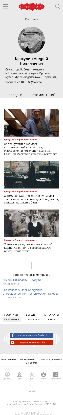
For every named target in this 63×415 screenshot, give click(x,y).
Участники (11, 319)
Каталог (53, 319)
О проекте (31, 362)
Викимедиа (43, 375)
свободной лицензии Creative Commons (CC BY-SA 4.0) (31, 404)
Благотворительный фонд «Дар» (31, 388)
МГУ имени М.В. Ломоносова (7, 376)
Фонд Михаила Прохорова (32, 376)
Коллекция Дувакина (49, 359)
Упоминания (27, 359)
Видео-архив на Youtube (27, 342)
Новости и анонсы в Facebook (29, 335)
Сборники (11, 314)
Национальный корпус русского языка (56, 376)
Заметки (34, 319)
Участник (31, 19)
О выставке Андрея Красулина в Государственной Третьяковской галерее (30, 291)
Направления (9, 359)
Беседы (31, 314)
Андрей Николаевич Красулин (22, 280)
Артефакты (51, 314)
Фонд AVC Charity (19, 376)
